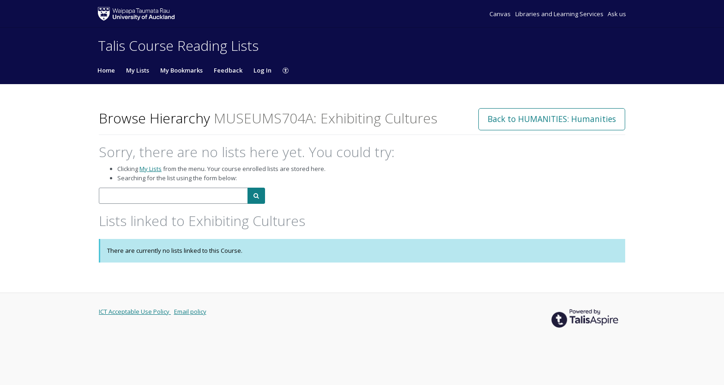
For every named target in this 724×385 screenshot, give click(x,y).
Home (106, 70)
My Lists (137, 70)
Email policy (190, 311)
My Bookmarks (181, 70)
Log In (262, 70)
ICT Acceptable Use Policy (135, 311)
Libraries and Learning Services (560, 14)
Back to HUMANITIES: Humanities (552, 118)
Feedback (228, 70)
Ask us (617, 14)
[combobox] (173, 196)
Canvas (500, 14)
